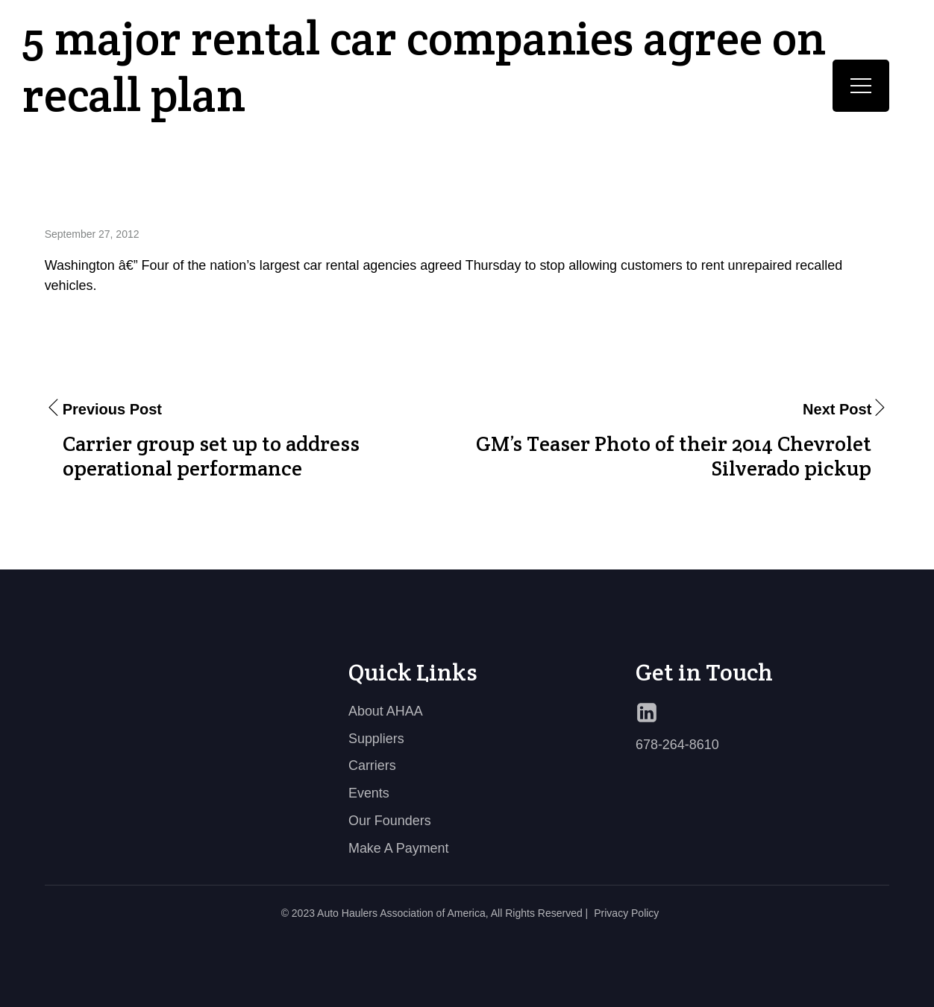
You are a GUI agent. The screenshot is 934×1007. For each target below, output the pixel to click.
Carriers (372, 765)
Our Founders (389, 820)
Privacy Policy (626, 913)
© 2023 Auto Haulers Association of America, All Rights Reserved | (435, 913)
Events (368, 793)
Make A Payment (398, 848)
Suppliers (376, 738)
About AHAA (385, 711)
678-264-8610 (677, 744)
